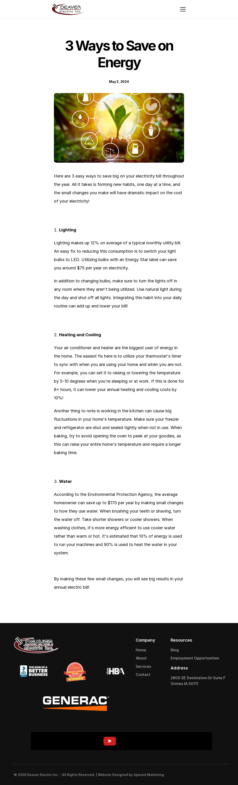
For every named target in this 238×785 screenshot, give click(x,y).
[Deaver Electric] (68, 9)
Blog (175, 650)
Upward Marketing (149, 775)
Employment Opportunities (195, 658)
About (141, 658)
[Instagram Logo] (221, 774)
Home (141, 650)
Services (143, 666)
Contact (143, 674)
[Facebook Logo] (212, 774)
